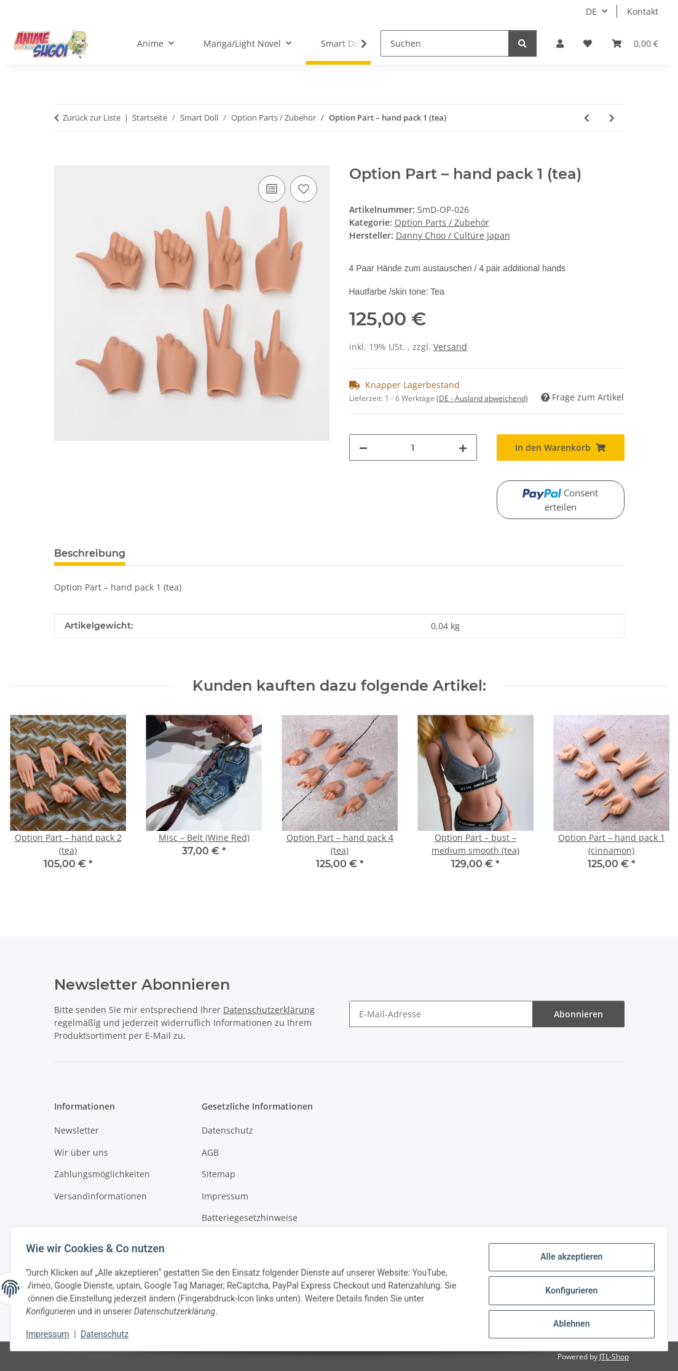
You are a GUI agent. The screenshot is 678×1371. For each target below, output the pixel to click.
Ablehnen (567, 1322)
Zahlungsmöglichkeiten (102, 1174)
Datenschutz (109, 1334)
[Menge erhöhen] (462, 447)
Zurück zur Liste (91, 117)
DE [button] (591, 11)
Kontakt (642, 11)
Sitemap (218, 1174)
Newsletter (76, 1130)
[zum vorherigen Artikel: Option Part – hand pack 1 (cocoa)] (586, 118)
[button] (560, 43)
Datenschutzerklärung (269, 1009)
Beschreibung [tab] (89, 553)
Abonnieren (578, 1014)
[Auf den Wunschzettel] (303, 188)
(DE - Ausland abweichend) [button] (482, 398)
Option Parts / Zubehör (442, 222)
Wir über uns (81, 1152)
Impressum (51, 1334)
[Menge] (413, 447)
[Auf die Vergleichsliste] (271, 188)
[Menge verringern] (363, 447)
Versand (450, 346)
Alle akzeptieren (567, 1258)
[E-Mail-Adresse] (441, 1014)
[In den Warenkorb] (64, 158)
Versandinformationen (100, 1196)
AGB (210, 1152)
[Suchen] (444, 43)
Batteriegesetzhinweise (250, 1217)
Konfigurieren (567, 1290)
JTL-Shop (614, 1356)
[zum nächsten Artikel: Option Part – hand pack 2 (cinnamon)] (612, 118)
